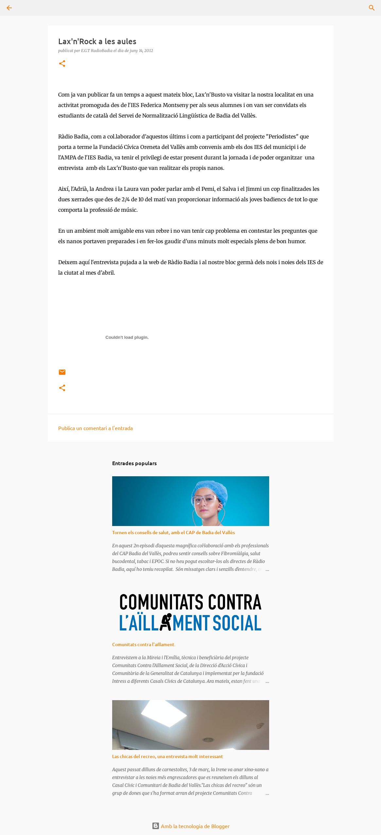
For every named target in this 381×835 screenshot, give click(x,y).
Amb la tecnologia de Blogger (191, 826)
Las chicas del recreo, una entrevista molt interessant (167, 756)
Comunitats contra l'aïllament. (144, 644)
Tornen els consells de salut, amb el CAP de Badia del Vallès (173, 532)
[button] (62, 64)
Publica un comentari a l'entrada (95, 428)
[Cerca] (27, 8)
